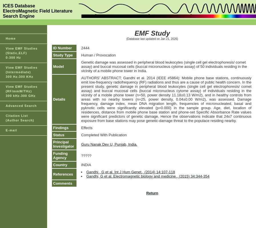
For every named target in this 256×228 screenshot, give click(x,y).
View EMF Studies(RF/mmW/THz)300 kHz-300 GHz (22, 91)
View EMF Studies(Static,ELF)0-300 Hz (22, 53)
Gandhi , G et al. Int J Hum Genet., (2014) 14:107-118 (130, 172)
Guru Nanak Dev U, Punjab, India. (109, 144)
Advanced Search (21, 105)
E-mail (11, 130)
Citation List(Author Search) (20, 118)
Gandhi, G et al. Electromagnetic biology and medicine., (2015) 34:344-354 (147, 176)
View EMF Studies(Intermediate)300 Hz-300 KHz (22, 72)
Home (11, 38)
